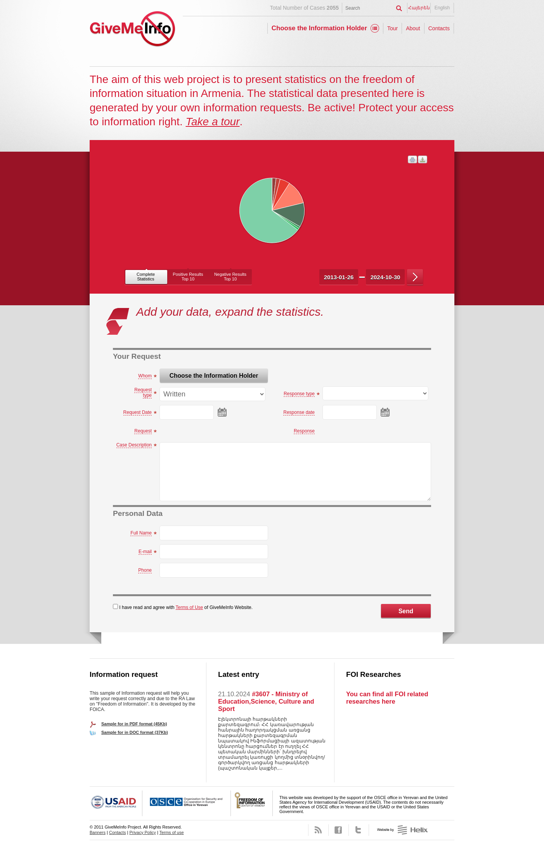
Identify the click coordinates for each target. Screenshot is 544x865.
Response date (299, 412)
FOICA (252, 803)
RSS (318, 830)
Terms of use (171, 832)
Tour (392, 28)
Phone (145, 570)
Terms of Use (189, 607)
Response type (299, 393)
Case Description (134, 445)
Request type (143, 392)
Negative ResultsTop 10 (230, 276)
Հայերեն (419, 7)
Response (304, 431)
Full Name (141, 533)
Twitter (359, 830)
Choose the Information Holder (319, 28)
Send (405, 611)
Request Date (137, 412)
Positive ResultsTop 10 (188, 276)
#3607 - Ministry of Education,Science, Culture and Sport (266, 701)
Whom (145, 376)
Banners (98, 832)
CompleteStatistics (146, 276)
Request (143, 431)
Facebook (338, 830)
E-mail (145, 551)
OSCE (186, 803)
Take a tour (212, 122)
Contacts (439, 28)
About (413, 28)
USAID (116, 803)
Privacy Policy (142, 832)
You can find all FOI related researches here (387, 697)
